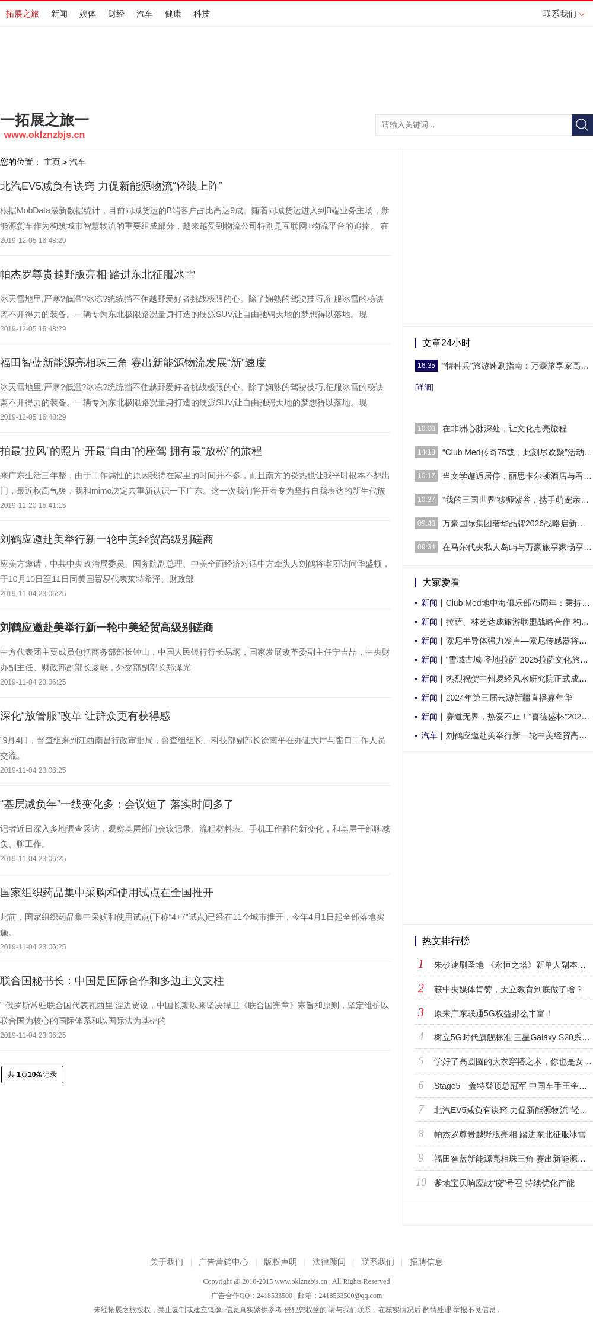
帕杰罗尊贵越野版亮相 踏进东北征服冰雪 (97, 274)
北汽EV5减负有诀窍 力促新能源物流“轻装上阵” (111, 186)
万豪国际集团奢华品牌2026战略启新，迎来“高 (517, 523)
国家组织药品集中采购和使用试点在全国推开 (106, 892)
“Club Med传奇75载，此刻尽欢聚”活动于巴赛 (517, 452)
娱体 (87, 13)
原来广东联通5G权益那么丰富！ (493, 1013)
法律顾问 (329, 1262)
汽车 (144, 13)
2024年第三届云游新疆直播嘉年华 (509, 697)
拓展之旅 (22, 13)
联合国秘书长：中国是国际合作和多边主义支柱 (112, 981)
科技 (201, 13)
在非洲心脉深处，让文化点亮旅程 (504, 428)
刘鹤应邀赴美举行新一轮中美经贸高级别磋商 (106, 539)
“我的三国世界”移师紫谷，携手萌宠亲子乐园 (517, 499)
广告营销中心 (223, 1262)
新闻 (59, 13)
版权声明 (280, 1262)
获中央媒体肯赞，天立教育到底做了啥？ (509, 989)
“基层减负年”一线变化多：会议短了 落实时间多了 (117, 804)
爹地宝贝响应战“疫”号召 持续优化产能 (504, 1183)
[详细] (424, 387)
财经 (116, 13)
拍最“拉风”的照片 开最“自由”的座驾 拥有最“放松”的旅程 (131, 451)
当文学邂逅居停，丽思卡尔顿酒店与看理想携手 (517, 476)
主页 (52, 162)
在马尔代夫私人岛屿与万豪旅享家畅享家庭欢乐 (517, 547)
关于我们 (166, 1262)
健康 (173, 13)
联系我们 (563, 13)
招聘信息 (426, 1262)
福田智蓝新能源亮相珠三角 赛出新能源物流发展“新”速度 (133, 363)
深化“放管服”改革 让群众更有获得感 (85, 716)
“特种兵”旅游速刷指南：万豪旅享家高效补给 (517, 365)
